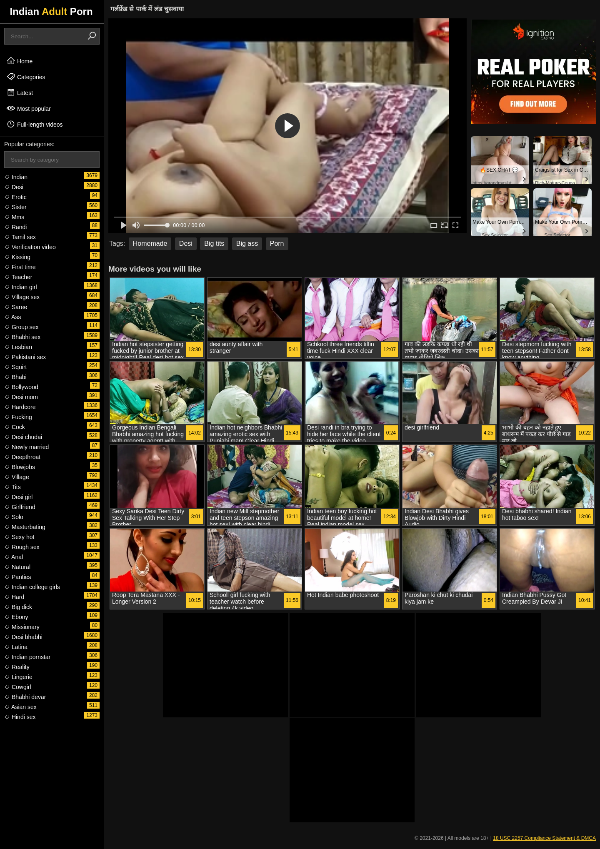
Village (16, 477)
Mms (14, 217)
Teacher (18, 277)
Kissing (17, 257)
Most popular (28, 108)
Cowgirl (17, 687)
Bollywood (21, 387)
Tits (12, 487)
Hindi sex (19, 717)
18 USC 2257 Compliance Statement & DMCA (544, 838)
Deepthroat (22, 457)
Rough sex (22, 547)
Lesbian (18, 347)
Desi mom (21, 397)
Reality (17, 667)
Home (19, 60)
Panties (17, 577)
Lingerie (18, 677)
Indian (16, 177)
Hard (14, 597)
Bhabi (15, 377)
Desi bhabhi (23, 637)
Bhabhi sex (22, 337)
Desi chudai (23, 437)
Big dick (18, 607)
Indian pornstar (27, 657)
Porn (277, 243)
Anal (13, 557)
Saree (15, 307)
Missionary (22, 627)
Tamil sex (20, 237)
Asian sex (20, 707)
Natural (17, 567)
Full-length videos (34, 124)
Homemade (150, 243)
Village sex (22, 297)
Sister (15, 207)
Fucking (18, 417)
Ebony (16, 617)
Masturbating (24, 527)
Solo (13, 517)
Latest (19, 92)
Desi (13, 187)
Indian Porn (51, 11)
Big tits (214, 243)
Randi (15, 227)
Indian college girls (32, 587)
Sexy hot (19, 537)
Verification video (30, 247)
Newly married (26, 447)
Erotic (15, 197)
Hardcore (19, 407)
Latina (16, 647)
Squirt (15, 367)
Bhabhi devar (25, 697)
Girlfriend (19, 507)
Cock (14, 427)
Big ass (247, 243)
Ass (12, 317)
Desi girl (18, 497)
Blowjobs (19, 467)
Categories (25, 76)
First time (19, 267)
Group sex (21, 327)
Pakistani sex (25, 357)
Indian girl (20, 287)
